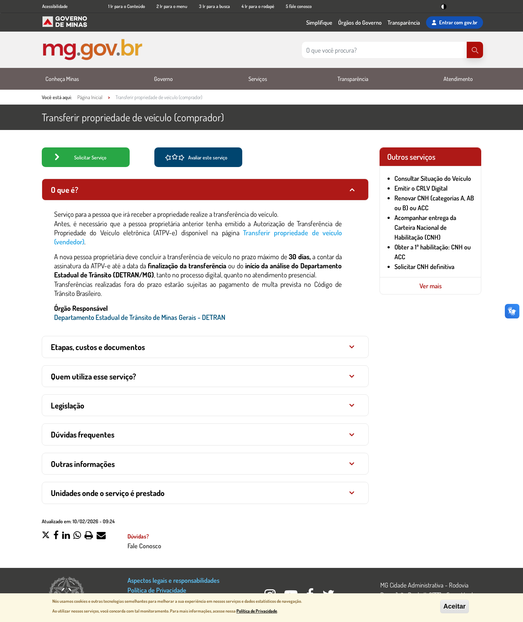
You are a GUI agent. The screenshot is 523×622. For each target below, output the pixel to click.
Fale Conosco (144, 545)
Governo (163, 78)
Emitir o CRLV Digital (420, 188)
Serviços (257, 78)
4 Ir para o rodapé (258, 6)
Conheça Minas (62, 78)
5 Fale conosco (299, 6)
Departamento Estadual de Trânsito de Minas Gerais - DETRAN (139, 317)
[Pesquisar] (475, 50)
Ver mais (430, 286)
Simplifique (319, 22)
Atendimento (458, 78)
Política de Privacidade (156, 590)
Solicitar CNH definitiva (424, 267)
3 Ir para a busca (214, 6)
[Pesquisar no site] (384, 50)
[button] (46, 536)
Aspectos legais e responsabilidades (173, 580)
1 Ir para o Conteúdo (126, 6)
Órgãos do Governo (360, 22)
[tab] (205, 189)
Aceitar (454, 606)
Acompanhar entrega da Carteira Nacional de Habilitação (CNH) (425, 227)
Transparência (404, 22)
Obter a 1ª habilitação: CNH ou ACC (432, 252)
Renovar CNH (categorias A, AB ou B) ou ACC (434, 203)
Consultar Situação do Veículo (432, 178)
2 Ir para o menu (172, 6)
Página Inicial (89, 97)
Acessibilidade (55, 6)
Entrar (454, 23)
